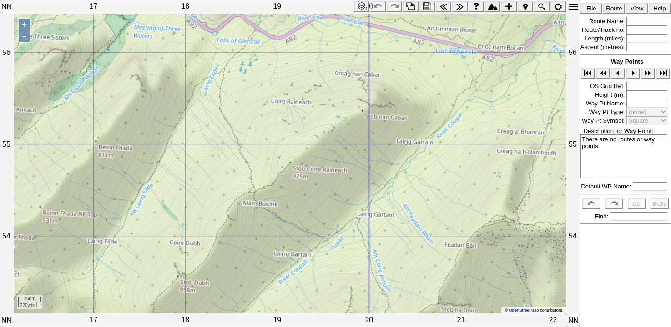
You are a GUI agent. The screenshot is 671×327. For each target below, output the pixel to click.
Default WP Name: (607, 186)
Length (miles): (605, 38)
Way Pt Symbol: (604, 120)
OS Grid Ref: (608, 86)
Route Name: (607, 21)
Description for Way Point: (616, 131)
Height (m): (610, 94)
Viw (637, 8)
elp (659, 8)
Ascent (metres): (603, 47)
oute (614, 8)
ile (591, 8)
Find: (600, 216)
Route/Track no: (604, 29)
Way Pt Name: (606, 103)
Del (636, 203)
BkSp (659, 203)
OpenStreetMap (524, 310)
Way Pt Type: (607, 112)
